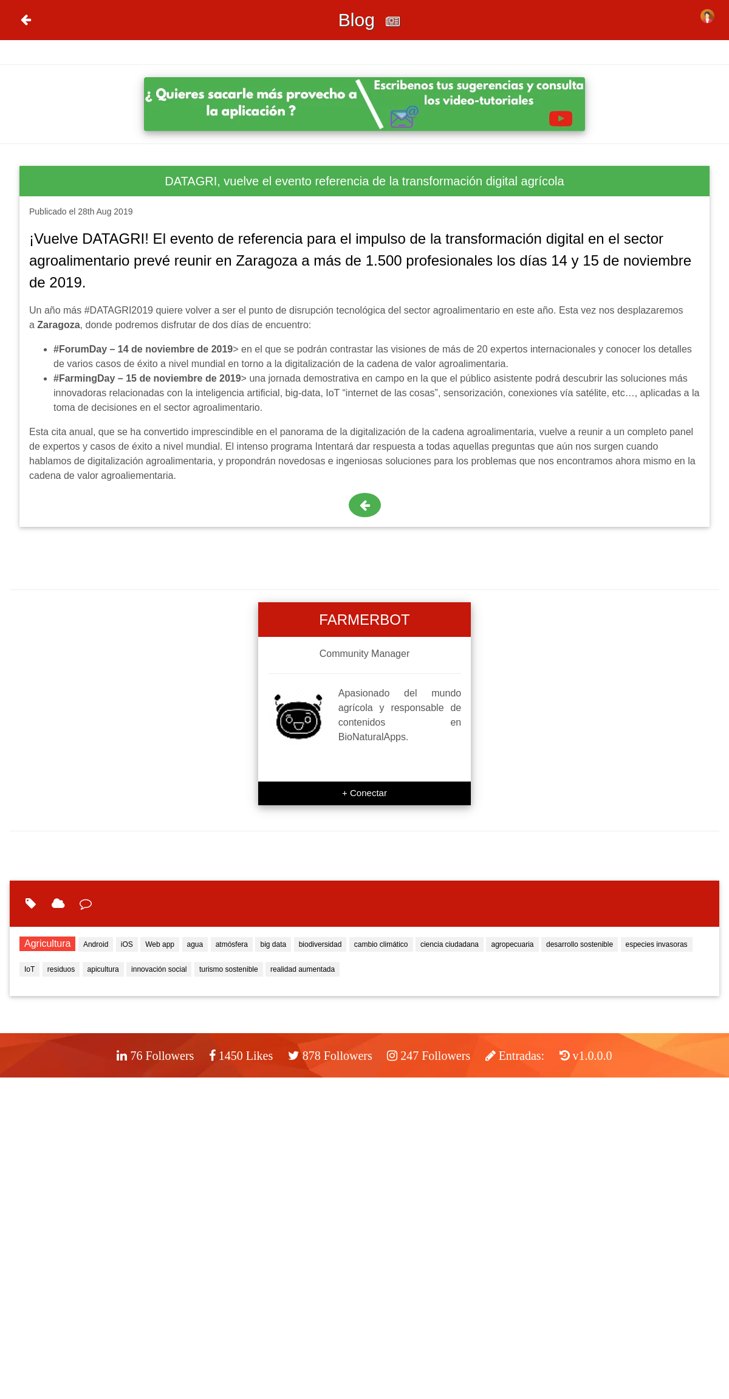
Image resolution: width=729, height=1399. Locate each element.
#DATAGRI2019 (118, 310)
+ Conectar (364, 793)
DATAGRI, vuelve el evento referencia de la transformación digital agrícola (364, 181)
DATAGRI (113, 238)
